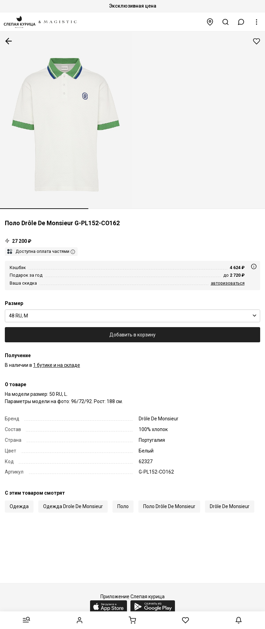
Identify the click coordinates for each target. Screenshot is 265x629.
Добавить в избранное (256, 41)
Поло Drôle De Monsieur (169, 506)
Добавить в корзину (132, 334)
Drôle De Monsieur (229, 506)
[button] (241, 21)
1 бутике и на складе (56, 365)
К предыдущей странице (8, 41)
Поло (123, 506)
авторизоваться (228, 283)
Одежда (19, 506)
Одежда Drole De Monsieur (73, 506)
